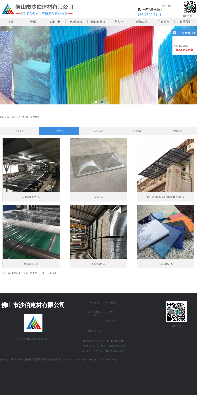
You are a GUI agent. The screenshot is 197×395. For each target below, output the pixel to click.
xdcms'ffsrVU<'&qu (109, 359)
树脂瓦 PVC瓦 (95, 331)
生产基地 (34, 117)
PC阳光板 (76, 21)
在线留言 (177, 131)
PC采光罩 (111, 321)
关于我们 (33, 21)
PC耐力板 (54, 21)
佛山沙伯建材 (56, 359)
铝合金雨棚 (98, 21)
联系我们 (185, 21)
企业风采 (98, 131)
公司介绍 (19, 131)
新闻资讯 (142, 21)
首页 (11, 21)
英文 (170, 6)
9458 (81, 359)
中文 (164, 6)
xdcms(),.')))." (91, 359)
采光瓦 (111, 312)
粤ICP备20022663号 (114, 351)
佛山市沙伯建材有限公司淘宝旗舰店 (29, 359)
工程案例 (163, 21)
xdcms (67, 359)
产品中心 (120, 21)
